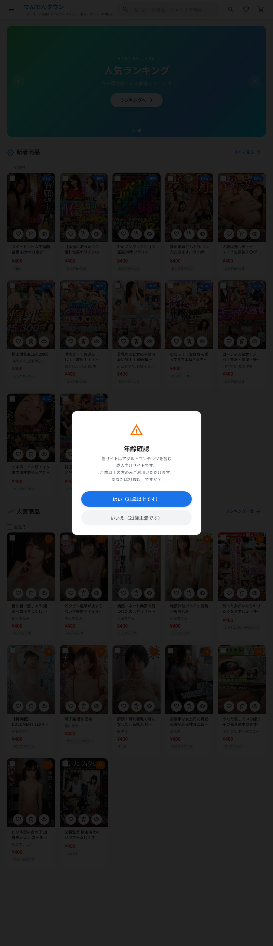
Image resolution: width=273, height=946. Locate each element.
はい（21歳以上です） (136, 499)
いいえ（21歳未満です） (136, 517)
